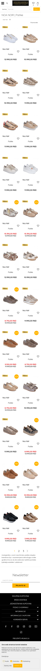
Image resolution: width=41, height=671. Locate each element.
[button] (7, 3)
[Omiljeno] (33, 3)
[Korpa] (38, 1)
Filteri (36, 9)
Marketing (26, 661)
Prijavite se (20, 586)
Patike (10, 54)
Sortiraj (4, 9)
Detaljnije (5, 656)
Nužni (7, 661)
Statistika (16, 661)
